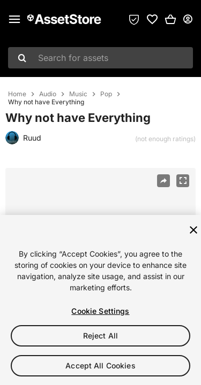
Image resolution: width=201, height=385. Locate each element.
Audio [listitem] (47, 94)
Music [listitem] (78, 94)
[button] (170, 19)
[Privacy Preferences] (134, 19)
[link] (152, 19)
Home (17, 94)
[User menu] (187, 19)
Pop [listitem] (106, 94)
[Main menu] (14, 19)
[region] (100, 300)
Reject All (100, 335)
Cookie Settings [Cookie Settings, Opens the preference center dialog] (100, 310)
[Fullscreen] (182, 180)
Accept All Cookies (100, 365)
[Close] (193, 230)
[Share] (163, 180)
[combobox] (100, 57)
